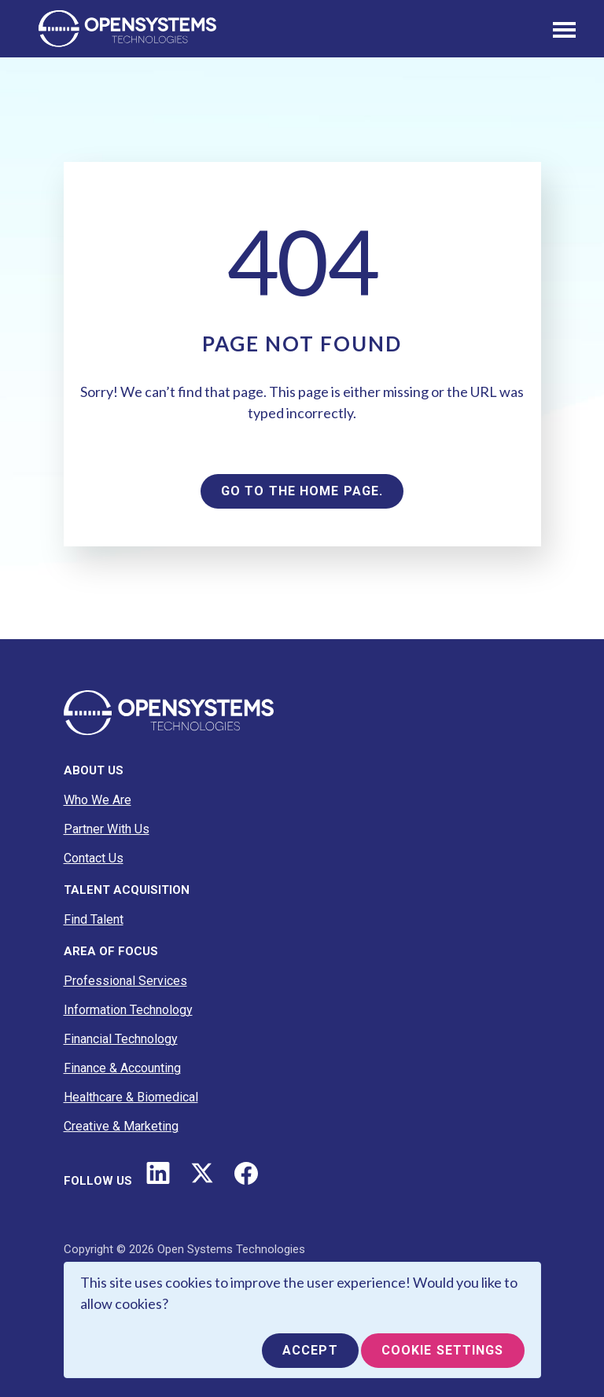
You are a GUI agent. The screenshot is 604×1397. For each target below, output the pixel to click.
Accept (310, 1350)
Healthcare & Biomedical (131, 1097)
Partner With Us (106, 829)
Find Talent (93, 919)
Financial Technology (121, 1038)
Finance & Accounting (122, 1068)
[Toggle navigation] (564, 29)
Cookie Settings (442, 1350)
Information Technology (128, 1009)
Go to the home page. (302, 490)
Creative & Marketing (121, 1126)
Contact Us (93, 858)
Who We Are (97, 799)
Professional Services (125, 980)
